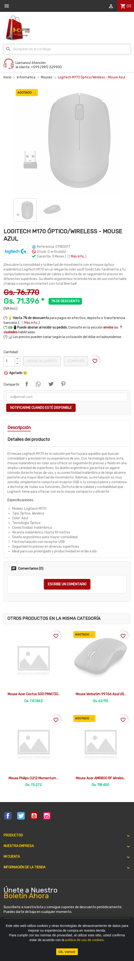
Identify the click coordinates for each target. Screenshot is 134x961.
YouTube (34, 816)
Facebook (8, 816)
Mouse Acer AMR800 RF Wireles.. (100, 778)
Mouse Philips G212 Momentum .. (33, 778)
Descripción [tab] (19, 427)
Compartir (26, 384)
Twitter (21, 816)
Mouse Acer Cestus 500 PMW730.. (34, 694)
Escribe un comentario (67, 584)
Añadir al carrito (42, 361)
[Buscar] (67, 49)
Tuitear (51, 384)
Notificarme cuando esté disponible (41, 408)
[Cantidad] (9, 361)
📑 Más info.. (75, 256)
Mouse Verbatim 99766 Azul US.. (100, 694)
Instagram (47, 816)
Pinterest (63, 384)
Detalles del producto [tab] (28, 439)
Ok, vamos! (67, 952)
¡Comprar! (76, 361)
